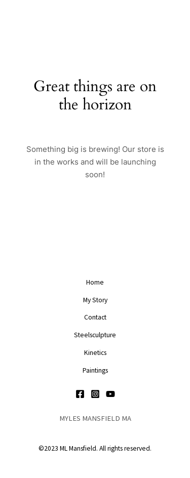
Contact (95, 317)
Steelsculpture (95, 335)
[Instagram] (95, 394)
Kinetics (95, 352)
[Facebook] (80, 394)
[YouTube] (110, 394)
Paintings (95, 370)
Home (95, 282)
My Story (95, 300)
